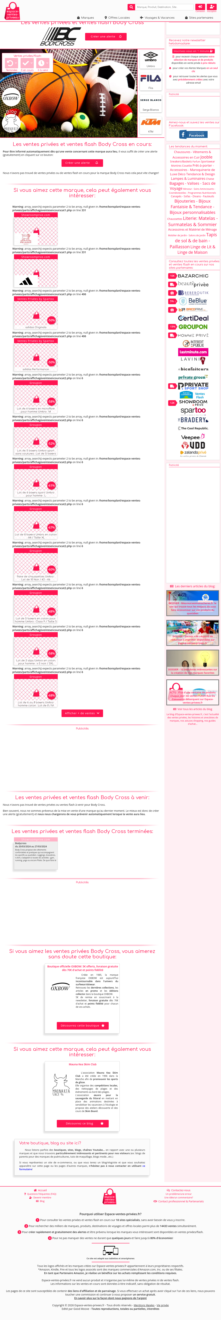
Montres (176, 172)
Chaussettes (174, 225)
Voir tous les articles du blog (192, 715)
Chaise (210, 185)
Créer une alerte (106, 42)
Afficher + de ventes (82, 719)
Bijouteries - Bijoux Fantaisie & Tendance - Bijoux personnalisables (193, 212)
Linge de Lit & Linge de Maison (196, 255)
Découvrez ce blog (85, 1129)
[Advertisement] (82, 764)
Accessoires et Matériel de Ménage (192, 236)
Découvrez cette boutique (83, 1031)
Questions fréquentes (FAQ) (40, 1194)
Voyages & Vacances (157, 17)
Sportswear (208, 167)
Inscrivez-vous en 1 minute (193, 57)
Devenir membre (40, 1197)
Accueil (40, 1190)
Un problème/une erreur (179, 1194)
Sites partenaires (199, 17)
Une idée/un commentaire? (178, 1197)
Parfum (196, 167)
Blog (40, 1201)
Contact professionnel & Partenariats (179, 1201)
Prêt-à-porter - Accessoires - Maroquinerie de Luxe (192, 175)
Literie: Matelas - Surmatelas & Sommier (193, 227)
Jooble (206, 163)
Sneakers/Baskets (181, 167)
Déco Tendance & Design (196, 180)
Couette (187, 172)
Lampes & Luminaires (188, 184)
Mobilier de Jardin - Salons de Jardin (187, 241)
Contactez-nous (178, 1190)
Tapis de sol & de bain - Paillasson (193, 247)
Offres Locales (117, 17)
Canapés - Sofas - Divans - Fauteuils (192, 202)
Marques (85, 17)
